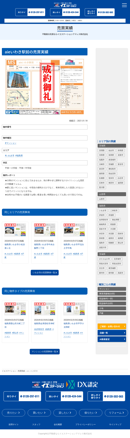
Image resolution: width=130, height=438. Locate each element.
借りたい (89, 412)
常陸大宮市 (103, 264)
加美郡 (111, 155)
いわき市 (102, 210)
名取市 (120, 155)
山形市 (101, 199)
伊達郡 (111, 215)
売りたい (12, 412)
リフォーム (115, 412)
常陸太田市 (116, 264)
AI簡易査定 (105, 339)
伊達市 (101, 215)
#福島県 (19, 155)
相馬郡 (120, 238)
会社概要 (58, 424)
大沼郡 (113, 229)
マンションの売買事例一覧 (44, 351)
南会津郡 (115, 220)
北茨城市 (117, 259)
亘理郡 (101, 150)
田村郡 (101, 238)
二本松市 (113, 210)
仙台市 (111, 150)
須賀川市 (102, 247)
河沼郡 (111, 234)
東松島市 (112, 169)
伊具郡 (120, 150)
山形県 (102, 194)
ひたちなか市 (104, 259)
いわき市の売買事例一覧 (44, 272)
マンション (104, 289)
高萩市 (120, 273)
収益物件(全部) (106, 303)
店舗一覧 (104, 332)
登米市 (111, 178)
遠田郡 (120, 183)
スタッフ (36, 424)
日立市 (101, 268)
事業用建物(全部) (107, 293)
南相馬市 (102, 224)
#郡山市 (15, 333)
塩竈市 (101, 160)
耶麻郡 (111, 243)
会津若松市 (103, 220)
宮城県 (102, 145)
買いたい (38, 412)
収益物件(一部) (106, 298)
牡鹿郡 (101, 178)
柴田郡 (101, 174)
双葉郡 (113, 224)
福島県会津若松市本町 (44, 323)
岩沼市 (101, 169)
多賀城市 (112, 160)
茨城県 (102, 254)
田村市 (120, 234)
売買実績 (21, 371)
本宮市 (101, 234)
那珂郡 (111, 273)
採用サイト (14, 424)
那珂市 (101, 273)
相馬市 (111, 238)
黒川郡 (101, 187)
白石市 (120, 178)
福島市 (101, 243)
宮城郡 (111, 164)
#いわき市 (9, 155)
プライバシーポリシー (85, 424)
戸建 (101, 313)
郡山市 (120, 243)
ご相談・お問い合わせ (110, 326)
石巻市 (101, 183)
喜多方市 (102, 229)
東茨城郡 (112, 268)
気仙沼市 (112, 174)
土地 (101, 308)
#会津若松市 (39, 329)
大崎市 (101, 164)
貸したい (64, 412)
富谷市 (120, 164)
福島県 (102, 206)
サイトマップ (115, 424)
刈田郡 (101, 155)
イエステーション (9, 371)
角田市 (111, 183)
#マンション (10, 143)
